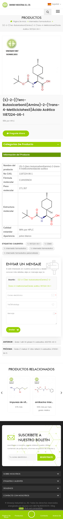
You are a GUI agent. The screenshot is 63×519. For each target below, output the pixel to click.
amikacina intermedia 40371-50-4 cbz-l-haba (44, 402)
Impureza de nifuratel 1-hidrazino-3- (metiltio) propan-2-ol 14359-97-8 (19, 402)
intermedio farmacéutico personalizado (21, 253)
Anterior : (8, 342)
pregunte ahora (16, 133)
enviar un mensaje (31, 514)
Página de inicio (18, 21)
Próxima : (8, 349)
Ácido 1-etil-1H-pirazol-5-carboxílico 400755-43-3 (35, 342)
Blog (53, 508)
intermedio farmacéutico (15, 248)
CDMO (48, 244)
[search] (47, 12)
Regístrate (46, 457)
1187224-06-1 (33, 244)
